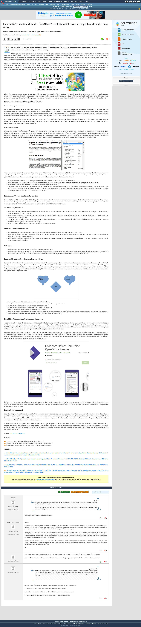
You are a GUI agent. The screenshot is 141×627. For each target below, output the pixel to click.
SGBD (72, 4)
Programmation (65, 4)
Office (77, 4)
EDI (58, 4)
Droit (81, 1)
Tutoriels (32, 1)
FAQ (39, 1)
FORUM (61, 9)
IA (32, 4)
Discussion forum (126, 81)
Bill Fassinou (26, 36)
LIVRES (78, 9)
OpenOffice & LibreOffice (80, 6)
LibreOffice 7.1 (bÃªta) (17, 435)
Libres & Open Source (66, 6)
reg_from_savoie (13, 526)
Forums (24, 1)
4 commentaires (36, 36)
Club (86, 1)
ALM (35, 4)
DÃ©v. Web (52, 4)
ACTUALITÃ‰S (54, 9)
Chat (50, 1)
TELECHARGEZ (85, 9)
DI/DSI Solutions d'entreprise (17, 4)
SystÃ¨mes (89, 4)
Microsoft (41, 4)
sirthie (13, 501)
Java (47, 4)
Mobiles (83, 4)
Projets (90, 6)
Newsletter (58, 1)
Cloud (28, 4)
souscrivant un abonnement (45, 481)
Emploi (66, 1)
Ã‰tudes (74, 1)
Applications (55, 6)
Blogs (44, 1)
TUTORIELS (72, 9)
